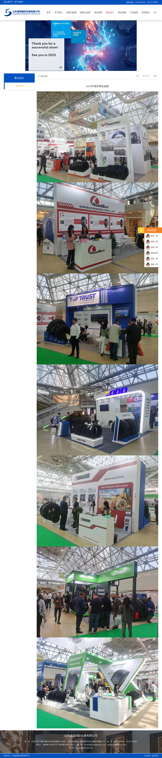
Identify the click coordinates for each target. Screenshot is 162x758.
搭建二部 (152, 264)
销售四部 (152, 253)
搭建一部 (152, 259)
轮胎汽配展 (71, 12)
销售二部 (152, 242)
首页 (49, 12)
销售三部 (152, 247)
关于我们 (58, 12)
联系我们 (146, 12)
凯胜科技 (155, 756)
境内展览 (98, 12)
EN (155, 12)
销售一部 (152, 236)
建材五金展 (85, 12)
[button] (76, 68)
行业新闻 (134, 12)
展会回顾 (122, 12)
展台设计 (110, 12)
